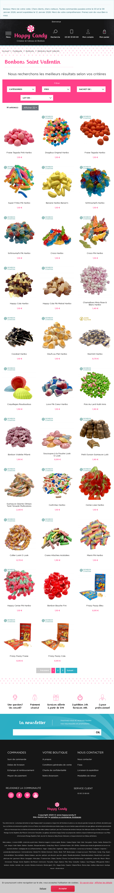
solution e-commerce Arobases (66, 818)
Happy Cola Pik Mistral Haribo (57, 304)
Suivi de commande (16, 760)
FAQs (79, 765)
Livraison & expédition (88, 771)
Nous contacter (84, 760)
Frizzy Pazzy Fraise (19, 656)
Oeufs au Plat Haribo (57, 354)
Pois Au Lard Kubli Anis (95, 405)
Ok (98, 732)
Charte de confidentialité (54, 771)
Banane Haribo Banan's (57, 203)
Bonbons (30, 51)
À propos (46, 760)
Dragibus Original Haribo (57, 153)
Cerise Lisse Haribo (95, 505)
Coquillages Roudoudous (19, 405)
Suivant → (71, 671)
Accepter (63, 889)
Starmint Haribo (94, 354)
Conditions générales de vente (57, 765)
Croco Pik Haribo (95, 254)
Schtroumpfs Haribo (94, 203)
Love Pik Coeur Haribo (57, 405)
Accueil (5, 51)
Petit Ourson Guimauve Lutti (94, 455)
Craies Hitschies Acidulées (57, 556)
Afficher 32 (29, 108)
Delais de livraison (15, 765)
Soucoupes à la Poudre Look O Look (57, 455)
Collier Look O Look (19, 556)
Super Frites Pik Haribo (19, 203)
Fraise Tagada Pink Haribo (19, 153)
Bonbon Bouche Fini (56, 606)
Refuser (43, 889)
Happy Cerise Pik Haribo (19, 606)
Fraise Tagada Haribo (95, 153)
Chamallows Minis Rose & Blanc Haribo (95, 304)
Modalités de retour (86, 776)
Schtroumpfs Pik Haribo (19, 254)
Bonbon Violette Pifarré (19, 455)
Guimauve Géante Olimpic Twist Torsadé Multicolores (19, 505)
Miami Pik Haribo (95, 556)
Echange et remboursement (20, 771)
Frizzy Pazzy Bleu (94, 606)
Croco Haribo (57, 254)
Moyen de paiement (17, 776)
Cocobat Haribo (19, 354)
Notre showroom (50, 776)
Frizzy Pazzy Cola (56, 656)
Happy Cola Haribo (19, 304)
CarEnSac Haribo (57, 505)
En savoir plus (86, 883)
